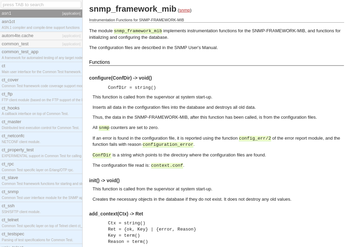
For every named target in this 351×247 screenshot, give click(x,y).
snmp (184, 10)
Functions (99, 62)
